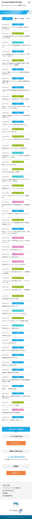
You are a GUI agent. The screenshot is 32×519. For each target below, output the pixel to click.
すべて (7, 18)
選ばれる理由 (6, 485)
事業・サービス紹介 (19, 18)
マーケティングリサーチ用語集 (11, 488)
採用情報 (5, 493)
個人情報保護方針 (7, 495)
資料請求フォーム (16, 473)
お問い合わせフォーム (16, 443)
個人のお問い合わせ (8, 490)
